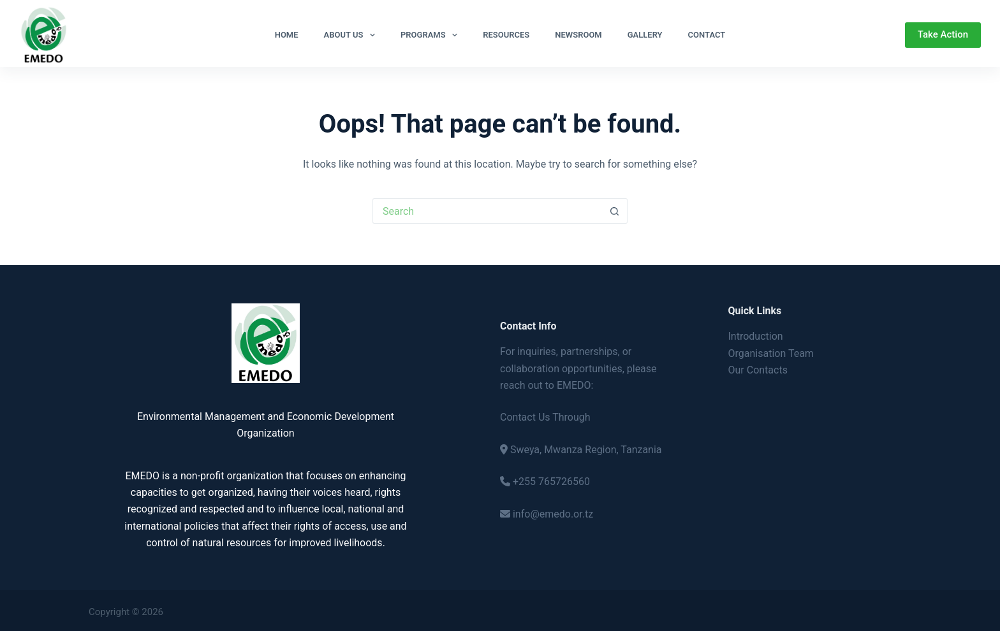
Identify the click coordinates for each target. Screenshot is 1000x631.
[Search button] (615, 211)
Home (286, 35)
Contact (707, 35)
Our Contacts (758, 370)
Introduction (755, 336)
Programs (431, 35)
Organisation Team (771, 353)
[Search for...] (487, 211)
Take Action (943, 34)
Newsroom (578, 35)
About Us (352, 35)
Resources (506, 35)
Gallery (645, 35)
